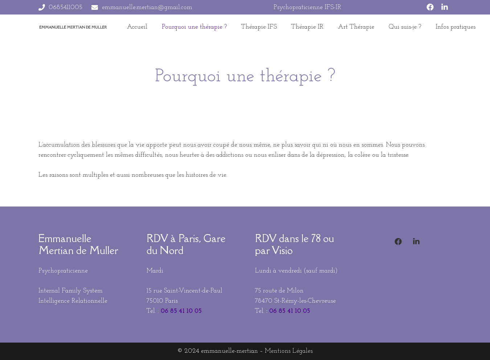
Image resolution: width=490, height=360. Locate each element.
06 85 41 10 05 (181, 311)
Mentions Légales (289, 351)
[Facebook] (430, 7)
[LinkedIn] (444, 7)
